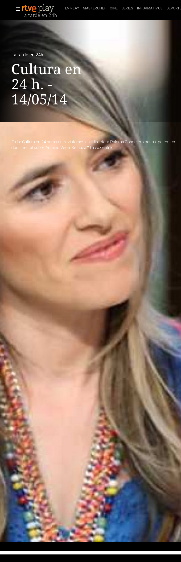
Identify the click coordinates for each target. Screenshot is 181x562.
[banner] (42, 8)
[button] (16, 9)
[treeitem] (72, 8)
